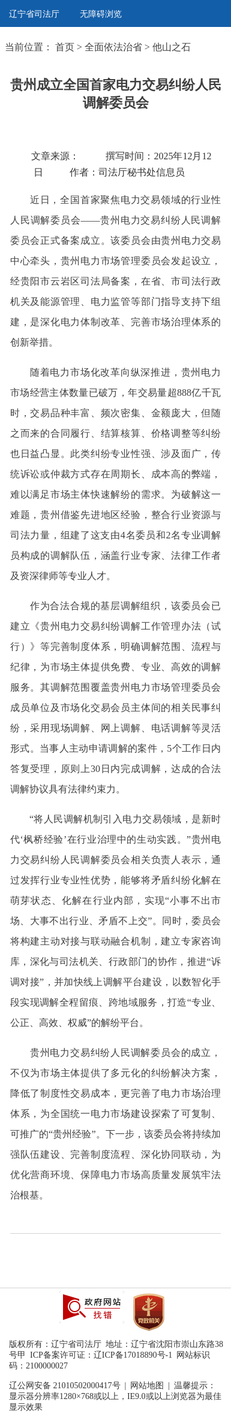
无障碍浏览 (101, 14)
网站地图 (147, 1385)
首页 (64, 47)
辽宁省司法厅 (34, 14)
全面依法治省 (113, 47)
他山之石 (171, 47)
